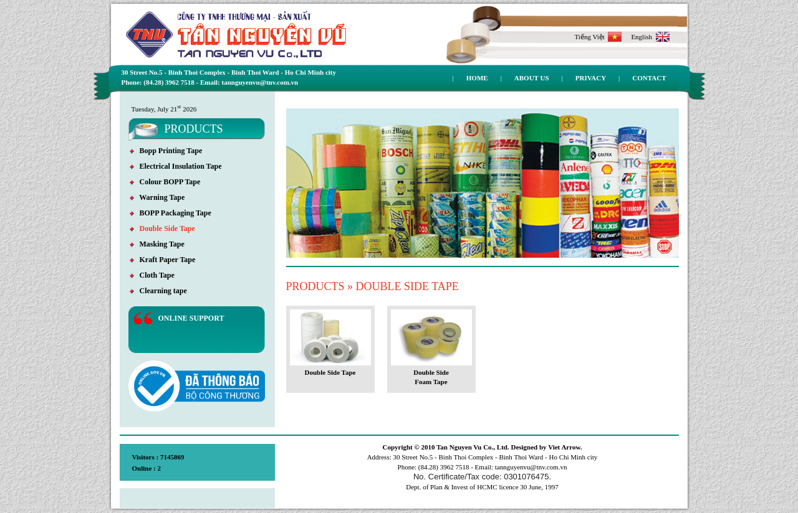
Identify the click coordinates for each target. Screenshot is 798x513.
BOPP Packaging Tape (170, 213)
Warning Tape (157, 197)
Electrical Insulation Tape (176, 166)
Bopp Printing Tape (166, 150)
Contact (649, 78)
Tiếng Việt (598, 36)
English (650, 36)
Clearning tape (158, 290)
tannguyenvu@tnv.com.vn (531, 467)
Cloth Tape (152, 275)
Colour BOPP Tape (165, 181)
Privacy (590, 78)
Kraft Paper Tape (163, 259)
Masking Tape (157, 244)
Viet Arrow (564, 447)
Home (477, 78)
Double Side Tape (162, 228)
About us (531, 78)
